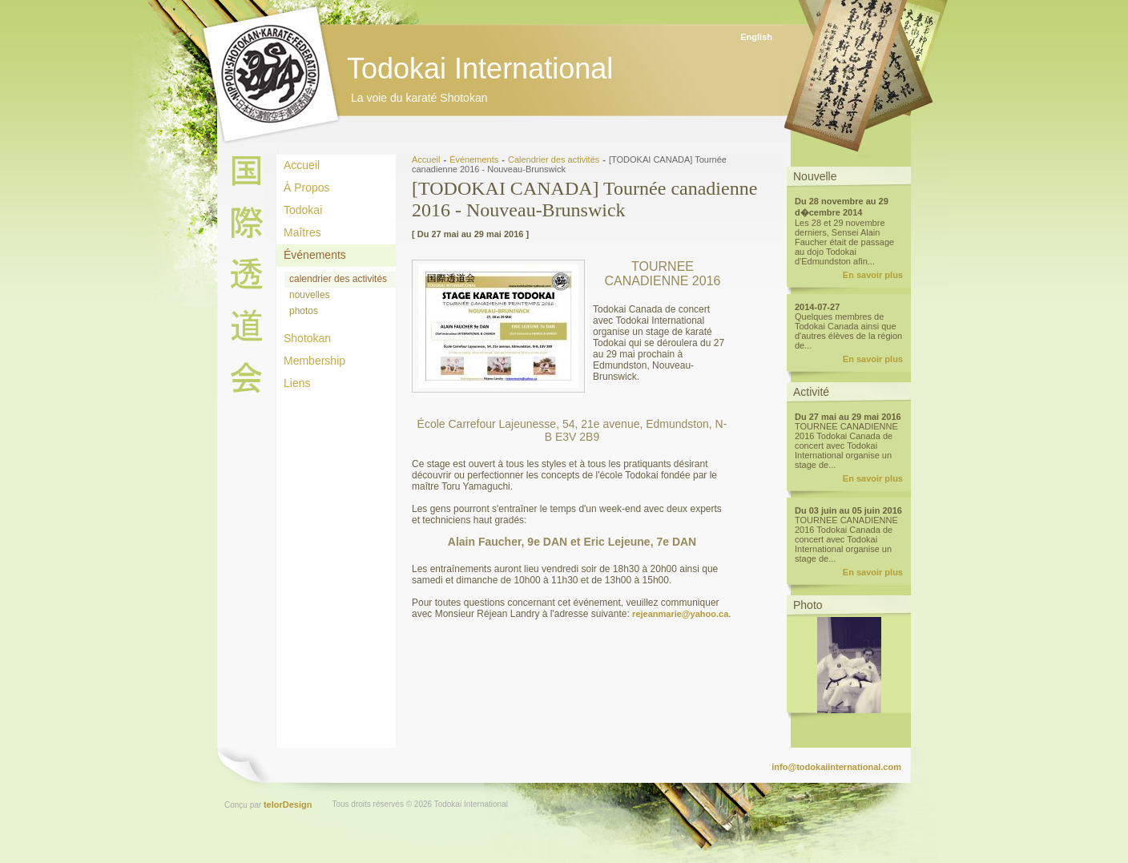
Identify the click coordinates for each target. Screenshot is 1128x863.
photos (303, 311)
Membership (314, 360)
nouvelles (309, 294)
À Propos (307, 187)
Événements (315, 254)
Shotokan (307, 338)
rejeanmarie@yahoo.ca (680, 614)
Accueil (302, 165)
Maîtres (302, 232)
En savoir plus (873, 275)
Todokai (303, 210)
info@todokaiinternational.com (836, 767)
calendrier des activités (338, 278)
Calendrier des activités (553, 159)
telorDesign (288, 804)
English (756, 37)
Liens (297, 383)
